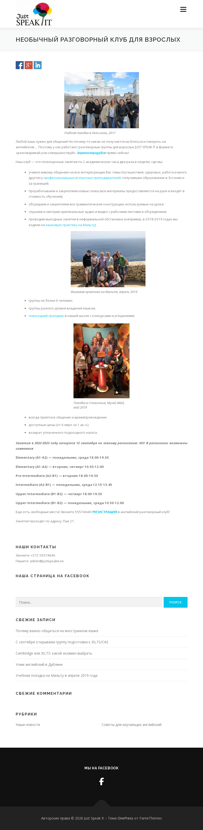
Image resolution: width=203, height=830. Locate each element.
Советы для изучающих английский (131, 724)
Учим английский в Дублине (39, 664)
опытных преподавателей (99, 177)
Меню (183, 9)
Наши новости (28, 724)
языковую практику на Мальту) (71, 225)
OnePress (125, 818)
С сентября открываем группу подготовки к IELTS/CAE (62, 642)
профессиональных (59, 177)
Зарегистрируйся (91, 152)
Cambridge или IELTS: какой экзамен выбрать (54, 653)
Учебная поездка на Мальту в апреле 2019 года (56, 675)
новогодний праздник (46, 315)
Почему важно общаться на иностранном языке (57, 630)
